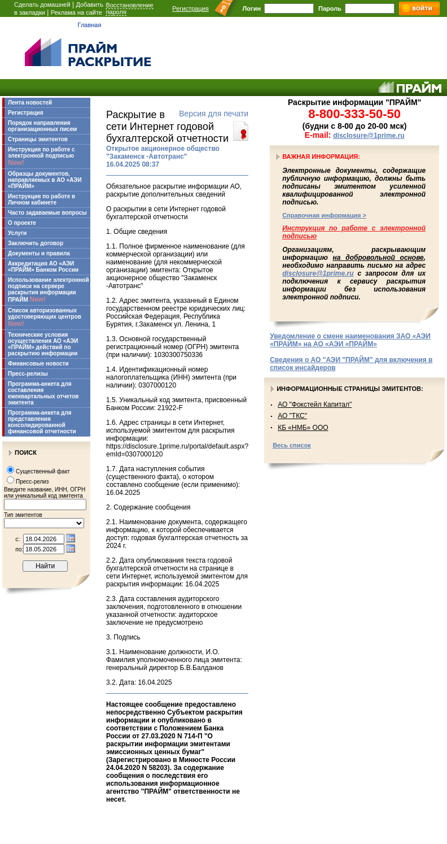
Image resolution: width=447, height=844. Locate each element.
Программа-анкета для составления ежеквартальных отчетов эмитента (43, 393)
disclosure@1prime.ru (368, 136)
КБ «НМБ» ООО (303, 428)
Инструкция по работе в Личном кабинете (41, 199)
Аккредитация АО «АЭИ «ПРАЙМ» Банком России (43, 266)
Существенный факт (43, 471)
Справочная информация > (324, 215)
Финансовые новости (38, 363)
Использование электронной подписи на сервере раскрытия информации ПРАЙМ (48, 290)
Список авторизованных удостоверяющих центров (44, 317)
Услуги (17, 233)
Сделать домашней (42, 4)
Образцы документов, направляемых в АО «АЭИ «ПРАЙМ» (45, 180)
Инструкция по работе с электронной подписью (41, 156)
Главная (90, 24)
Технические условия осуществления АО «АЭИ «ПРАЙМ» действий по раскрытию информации (43, 344)
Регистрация (190, 8)
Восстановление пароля (129, 8)
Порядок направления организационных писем (42, 126)
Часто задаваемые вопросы (47, 213)
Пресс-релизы (28, 374)
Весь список (292, 445)
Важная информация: (321, 156)
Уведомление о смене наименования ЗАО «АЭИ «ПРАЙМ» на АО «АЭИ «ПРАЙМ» (350, 340)
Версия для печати (213, 113)
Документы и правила (39, 253)
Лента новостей (30, 102)
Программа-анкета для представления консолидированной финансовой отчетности (42, 422)
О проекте (22, 223)
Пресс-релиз (32, 481)
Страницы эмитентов (38, 139)
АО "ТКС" (292, 416)
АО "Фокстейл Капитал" (315, 404)
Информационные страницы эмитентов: (350, 388)
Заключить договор (35, 243)
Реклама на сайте (76, 12)
